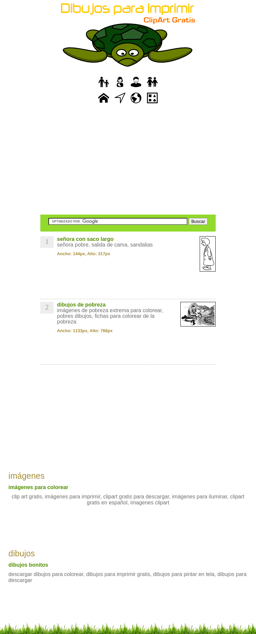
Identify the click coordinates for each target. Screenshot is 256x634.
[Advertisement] (128, 160)
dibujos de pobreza (81, 305)
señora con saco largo (85, 239)
